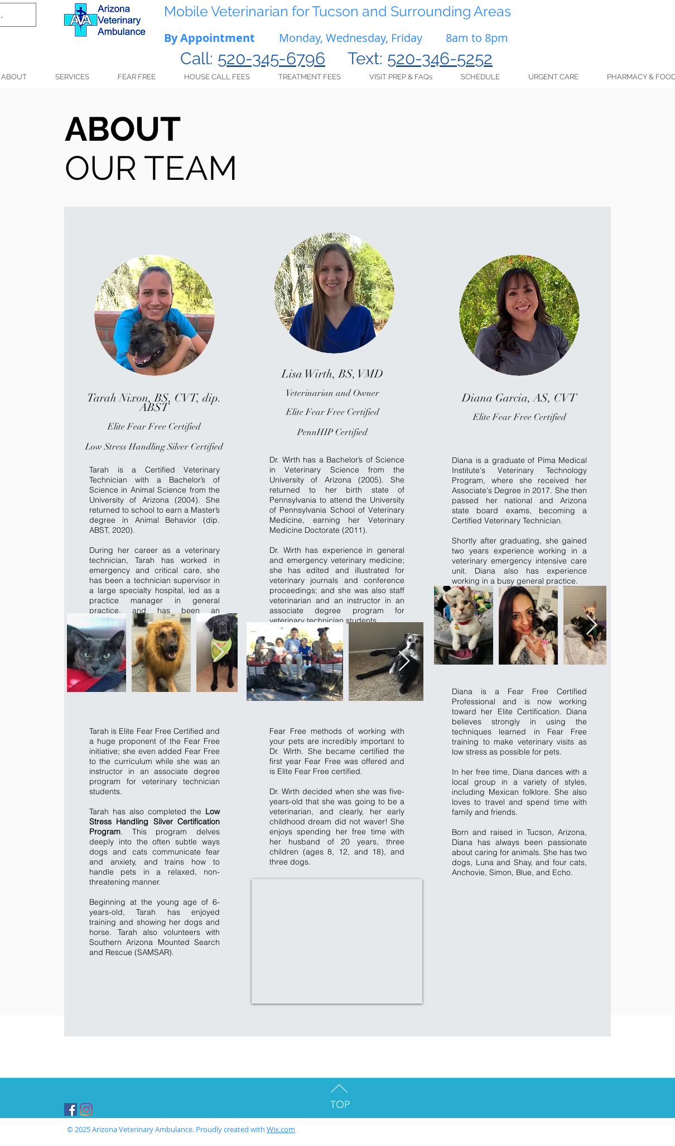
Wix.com (281, 1129)
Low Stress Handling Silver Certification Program (154, 821)
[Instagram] (86, 1109)
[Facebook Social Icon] (70, 1109)
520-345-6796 (271, 58)
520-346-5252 (440, 58)
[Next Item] (218, 652)
